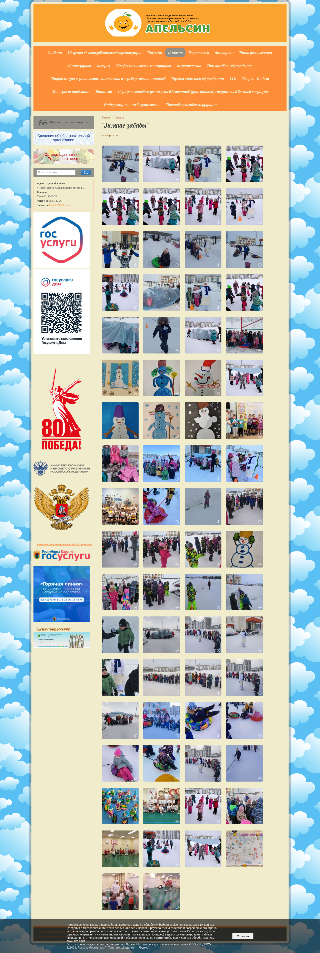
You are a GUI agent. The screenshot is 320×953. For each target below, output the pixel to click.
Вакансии (103, 91)
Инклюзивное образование (229, 65)
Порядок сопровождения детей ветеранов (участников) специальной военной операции (193, 91)
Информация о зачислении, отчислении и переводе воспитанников (108, 78)
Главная (55, 52)
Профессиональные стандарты (143, 65)
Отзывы (154, 52)
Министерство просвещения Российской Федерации (64, 544)
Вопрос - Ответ (255, 78)
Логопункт (224, 52)
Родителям (198, 52)
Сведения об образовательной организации (104, 52)
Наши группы (79, 65)
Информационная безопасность (132, 104)
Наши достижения (255, 52)
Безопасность (189, 65)
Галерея (103, 65)
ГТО (233, 78)
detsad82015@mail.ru (60, 205)
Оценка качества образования (197, 78)
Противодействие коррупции (191, 104)
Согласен (242, 936)
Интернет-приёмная (71, 91)
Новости (175, 52)
